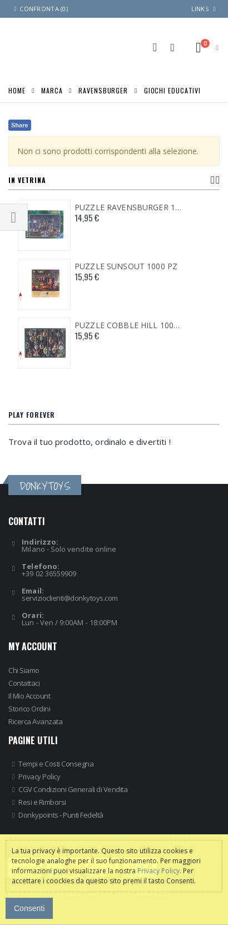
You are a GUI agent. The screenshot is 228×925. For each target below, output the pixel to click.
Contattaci (23, 683)
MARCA (52, 90)
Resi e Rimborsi (42, 802)
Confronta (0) (39, 8)
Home (17, 90)
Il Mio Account (29, 696)
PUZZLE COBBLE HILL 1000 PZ (128, 325)
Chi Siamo (23, 670)
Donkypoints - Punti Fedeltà (60, 815)
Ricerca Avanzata (35, 721)
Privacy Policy (39, 776)
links (200, 8)
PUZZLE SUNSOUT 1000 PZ (126, 266)
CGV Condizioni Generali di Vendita (72, 789)
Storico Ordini (29, 709)
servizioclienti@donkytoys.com (70, 598)
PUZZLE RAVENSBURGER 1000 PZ (128, 207)
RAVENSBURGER (103, 90)
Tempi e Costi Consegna (55, 764)
